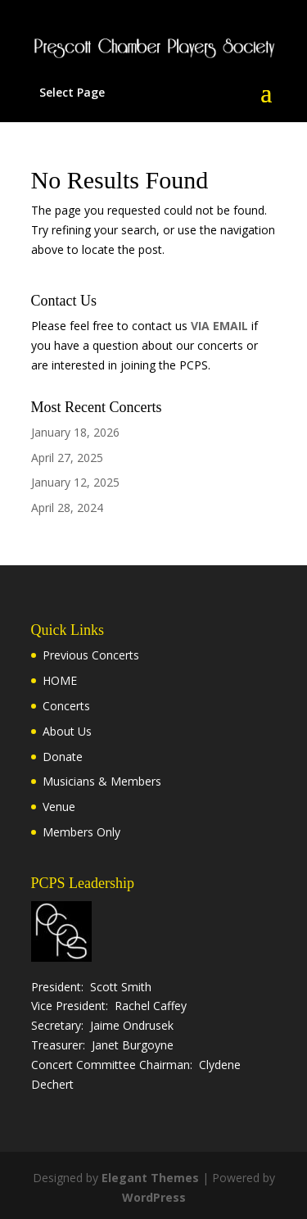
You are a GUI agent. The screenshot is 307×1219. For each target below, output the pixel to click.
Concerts (66, 706)
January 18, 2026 (75, 432)
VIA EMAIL (219, 325)
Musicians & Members (102, 781)
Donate (63, 756)
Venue (59, 806)
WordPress (154, 1197)
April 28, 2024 (67, 507)
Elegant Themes (150, 1177)
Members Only (81, 832)
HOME (60, 680)
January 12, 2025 (75, 482)
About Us (67, 731)
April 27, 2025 (67, 457)
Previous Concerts (91, 655)
